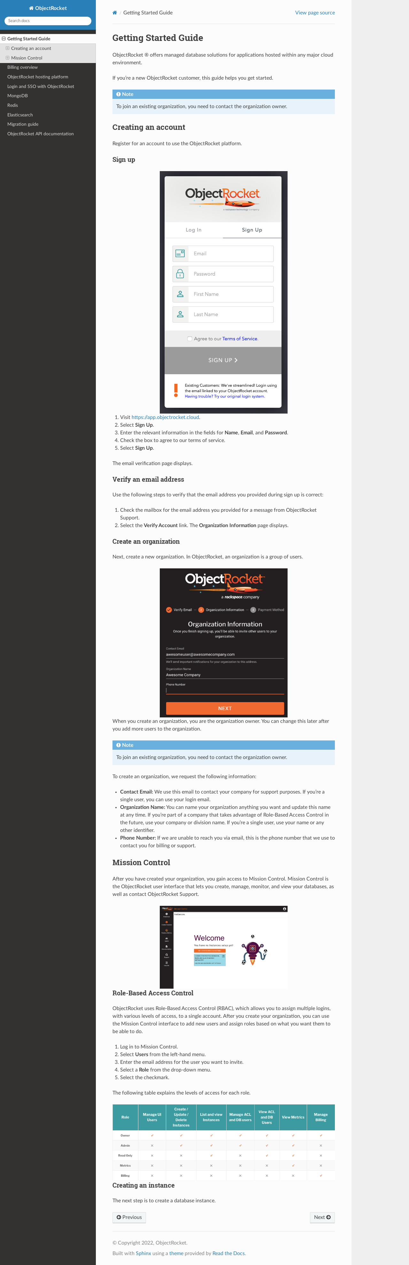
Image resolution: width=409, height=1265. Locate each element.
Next (322, 1217)
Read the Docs (228, 1253)
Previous (129, 1217)
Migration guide (22, 124)
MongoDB (17, 95)
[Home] (114, 12)
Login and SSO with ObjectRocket (40, 86)
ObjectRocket (50, 8)
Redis (12, 105)
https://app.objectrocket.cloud (165, 417)
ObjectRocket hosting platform (37, 77)
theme (176, 1253)
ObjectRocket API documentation (40, 133)
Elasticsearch (20, 115)
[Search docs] (48, 21)
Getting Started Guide (26, 39)
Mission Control (24, 58)
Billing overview (22, 67)
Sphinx (143, 1253)
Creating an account (28, 48)
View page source (315, 12)
